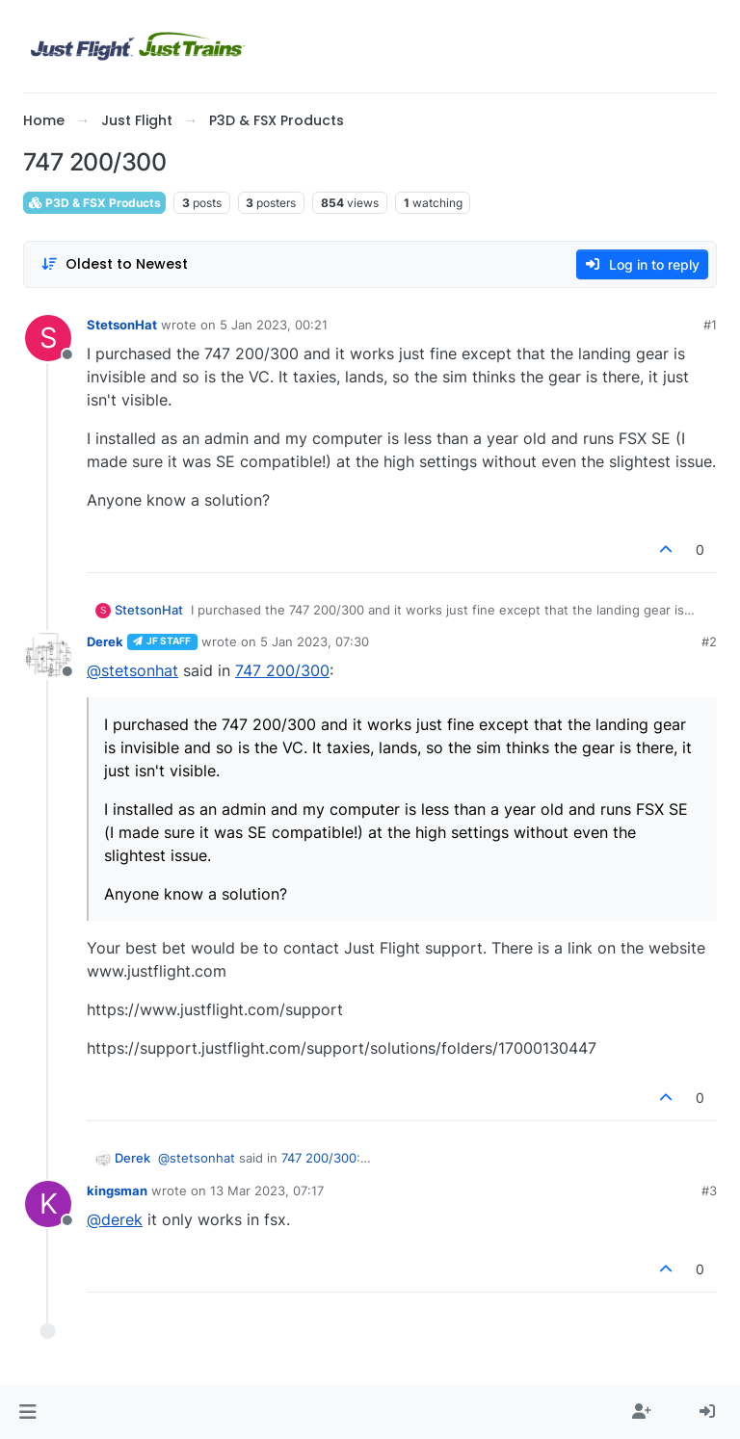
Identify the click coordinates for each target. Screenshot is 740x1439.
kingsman (117, 1190)
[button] (27, 1412)
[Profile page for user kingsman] (48, 1204)
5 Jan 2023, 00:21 (274, 324)
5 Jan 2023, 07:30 (314, 641)
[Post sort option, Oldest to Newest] (114, 264)
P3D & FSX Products (94, 203)
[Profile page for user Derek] (48, 655)
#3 (709, 1190)
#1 (710, 324)
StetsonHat (122, 324)
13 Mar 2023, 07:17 (267, 1190)
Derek (105, 641)
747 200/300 (282, 670)
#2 (709, 641)
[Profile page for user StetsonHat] (48, 338)
